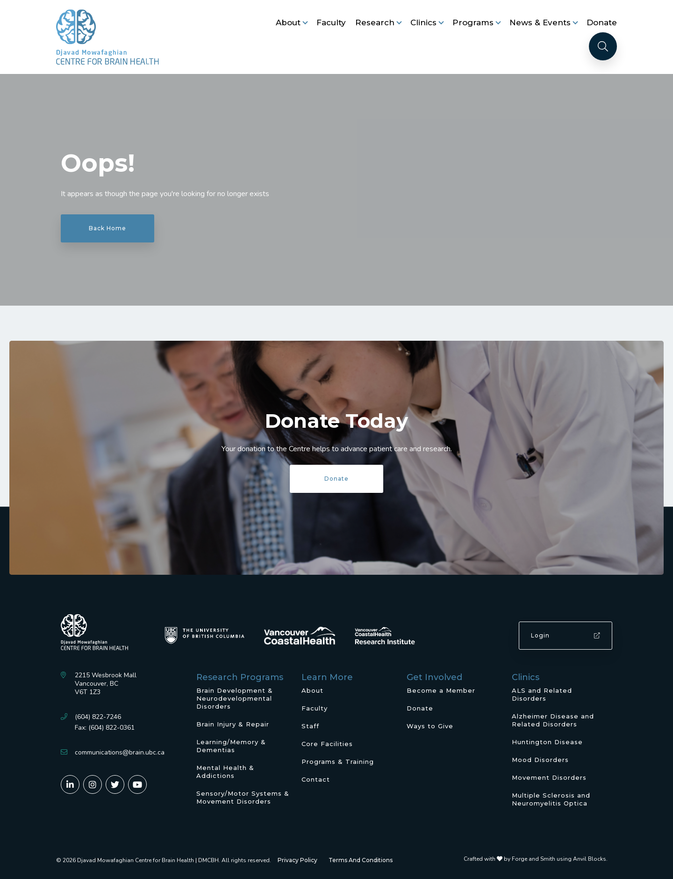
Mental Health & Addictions (225, 771)
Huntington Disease (547, 742)
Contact (315, 779)
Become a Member (441, 690)
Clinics (423, 22)
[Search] (603, 46)
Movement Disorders (549, 777)
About (288, 22)
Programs (473, 22)
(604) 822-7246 (98, 716)
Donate (602, 22)
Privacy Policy (297, 860)
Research (374, 22)
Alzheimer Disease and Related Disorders (553, 720)
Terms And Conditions (361, 860)
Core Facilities (327, 743)
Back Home (107, 228)
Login (565, 635)
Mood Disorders (540, 759)
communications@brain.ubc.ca (120, 752)
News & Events (540, 22)
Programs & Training (337, 761)
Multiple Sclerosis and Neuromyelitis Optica (551, 799)
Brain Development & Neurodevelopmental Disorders (234, 698)
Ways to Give (430, 726)
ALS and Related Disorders (542, 694)
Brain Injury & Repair (232, 724)
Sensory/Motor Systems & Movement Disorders (242, 797)
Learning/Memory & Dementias (231, 746)
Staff (310, 726)
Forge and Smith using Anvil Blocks (559, 859)
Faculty (331, 22)
